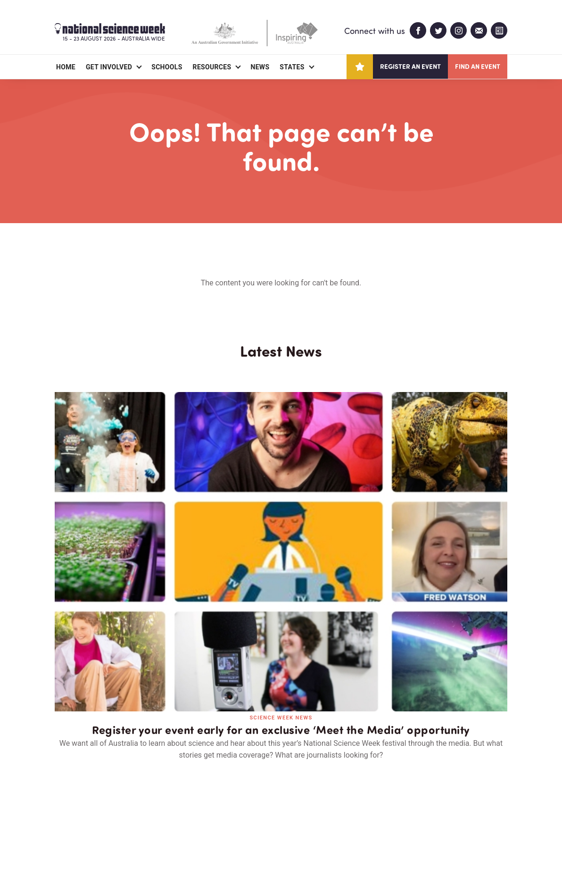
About (66, 823)
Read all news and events (281, 658)
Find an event (477, 66)
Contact (164, 823)
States (292, 67)
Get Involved (109, 67)
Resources (212, 67)
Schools (166, 67)
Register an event (410, 66)
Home (65, 67)
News (259, 67)
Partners (113, 823)
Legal (159, 855)
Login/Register (225, 823)
